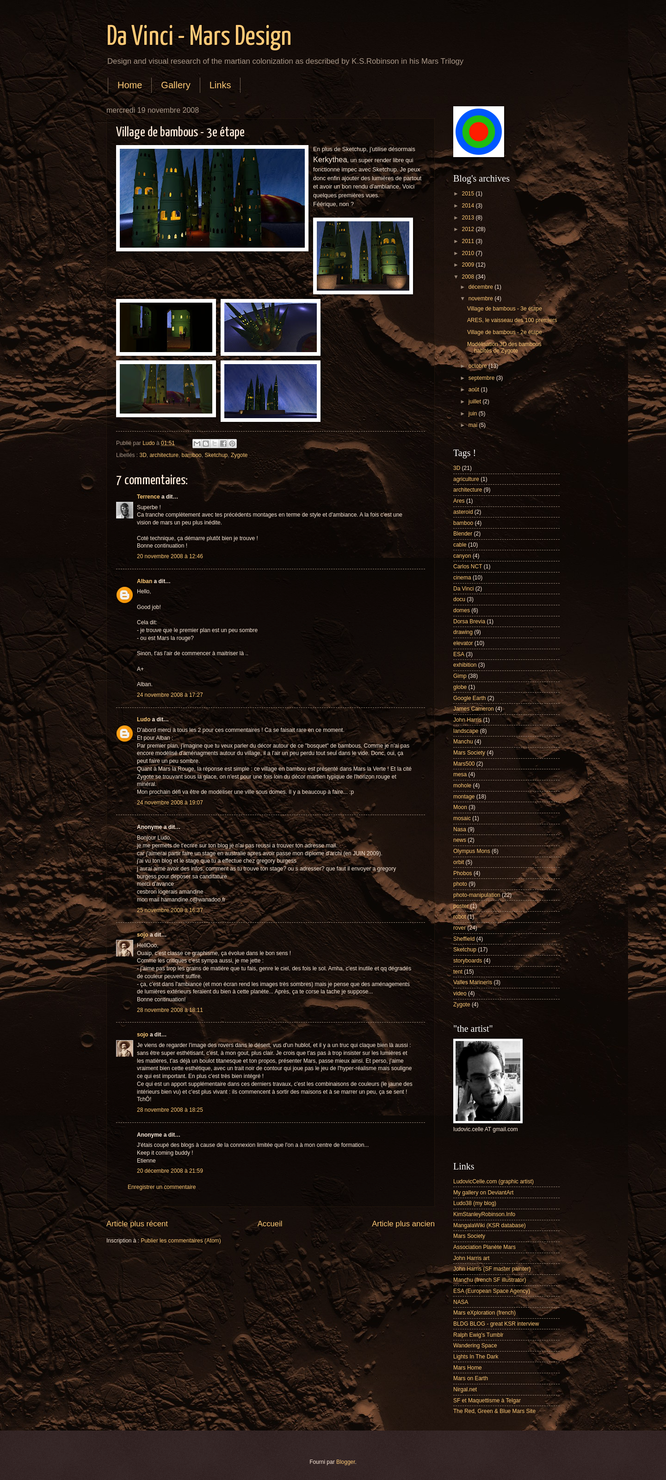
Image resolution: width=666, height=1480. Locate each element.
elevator (463, 643)
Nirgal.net (465, 1389)
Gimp (460, 676)
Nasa (459, 829)
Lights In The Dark (475, 1356)
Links (220, 85)
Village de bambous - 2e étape (504, 332)
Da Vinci (463, 588)
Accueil (270, 1223)
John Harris (467, 720)
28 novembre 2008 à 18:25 (170, 1110)
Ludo (143, 719)
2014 (468, 205)
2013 (468, 217)
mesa (460, 774)
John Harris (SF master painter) (491, 1269)
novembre (481, 298)
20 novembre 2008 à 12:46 (170, 556)
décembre (481, 287)
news (459, 840)
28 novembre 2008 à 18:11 (170, 1010)
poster (461, 906)
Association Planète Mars (484, 1247)
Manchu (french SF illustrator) (489, 1280)
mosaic (462, 818)
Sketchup (216, 455)
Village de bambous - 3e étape (504, 308)
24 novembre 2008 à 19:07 (170, 802)
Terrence (148, 496)
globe (460, 687)
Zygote (239, 455)
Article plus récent (137, 1223)
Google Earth (469, 698)
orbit (458, 862)
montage (464, 796)
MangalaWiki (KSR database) (489, 1225)
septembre (482, 378)
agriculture (466, 479)
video (460, 993)
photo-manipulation (476, 895)
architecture (163, 455)
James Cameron (473, 709)
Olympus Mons (471, 851)
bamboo (192, 455)
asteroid (463, 512)
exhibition (465, 665)
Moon (460, 807)
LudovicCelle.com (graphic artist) (493, 1181)
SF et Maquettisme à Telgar (487, 1400)
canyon (462, 556)
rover (459, 928)
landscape (466, 731)
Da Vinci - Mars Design (198, 37)
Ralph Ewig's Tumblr (478, 1335)
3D (143, 455)
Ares (459, 501)
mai (474, 425)
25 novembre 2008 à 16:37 (170, 910)
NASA (461, 1302)
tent (457, 971)
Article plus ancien (403, 1223)
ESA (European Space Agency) (491, 1291)
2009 (468, 265)
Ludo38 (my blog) (474, 1203)
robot (459, 917)
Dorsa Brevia (469, 621)
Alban (144, 581)
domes (461, 610)
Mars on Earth (470, 1378)
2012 (468, 229)
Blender (462, 533)
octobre (478, 366)
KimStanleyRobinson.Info (484, 1214)
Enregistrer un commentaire (162, 1187)
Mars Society (469, 752)
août (475, 389)
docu (459, 599)
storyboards (467, 960)
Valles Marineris (472, 982)
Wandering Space (475, 1345)
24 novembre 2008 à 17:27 (170, 695)
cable (460, 545)
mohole (462, 785)
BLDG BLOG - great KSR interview (496, 1324)
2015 (468, 193)
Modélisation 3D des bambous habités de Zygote (504, 347)
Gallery (175, 85)
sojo (142, 935)
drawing (463, 632)
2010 (468, 253)
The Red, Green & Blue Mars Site (494, 1411)
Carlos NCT (467, 566)
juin (474, 413)
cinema (462, 577)
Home (129, 85)
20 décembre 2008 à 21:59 (170, 1171)
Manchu (463, 741)
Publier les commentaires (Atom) (181, 1240)
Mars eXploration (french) (484, 1312)
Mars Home (467, 1367)
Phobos (462, 873)
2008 (468, 277)
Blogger (345, 1462)
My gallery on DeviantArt (483, 1192)
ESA (458, 654)
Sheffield (464, 939)
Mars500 (464, 764)
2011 (468, 241)
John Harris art (471, 1258)
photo (460, 884)
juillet (476, 401)
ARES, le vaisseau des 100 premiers (512, 320)
